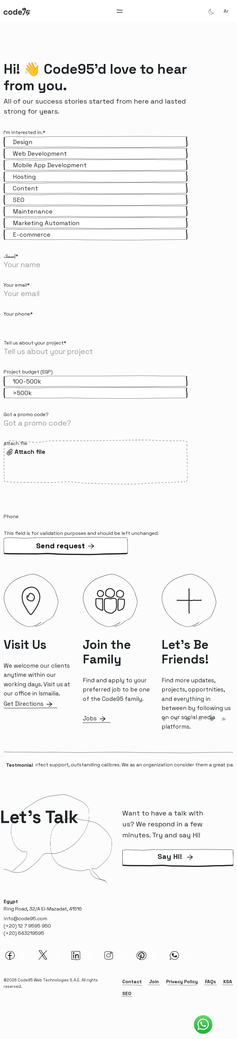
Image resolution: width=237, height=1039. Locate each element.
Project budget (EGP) (28, 372)
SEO (126, 993)
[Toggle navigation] (119, 11)
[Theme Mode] (211, 11)
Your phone (18, 314)
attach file (15, 443)
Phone (11, 516)
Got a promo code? (26, 414)
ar (226, 11)
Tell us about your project (35, 343)
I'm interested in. (24, 132)
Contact (132, 981)
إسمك (11, 256)
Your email (17, 285)
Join (154, 981)
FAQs (210, 981)
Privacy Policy (182, 981)
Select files (29, 451)
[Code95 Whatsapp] (203, 1024)
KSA (227, 981)
